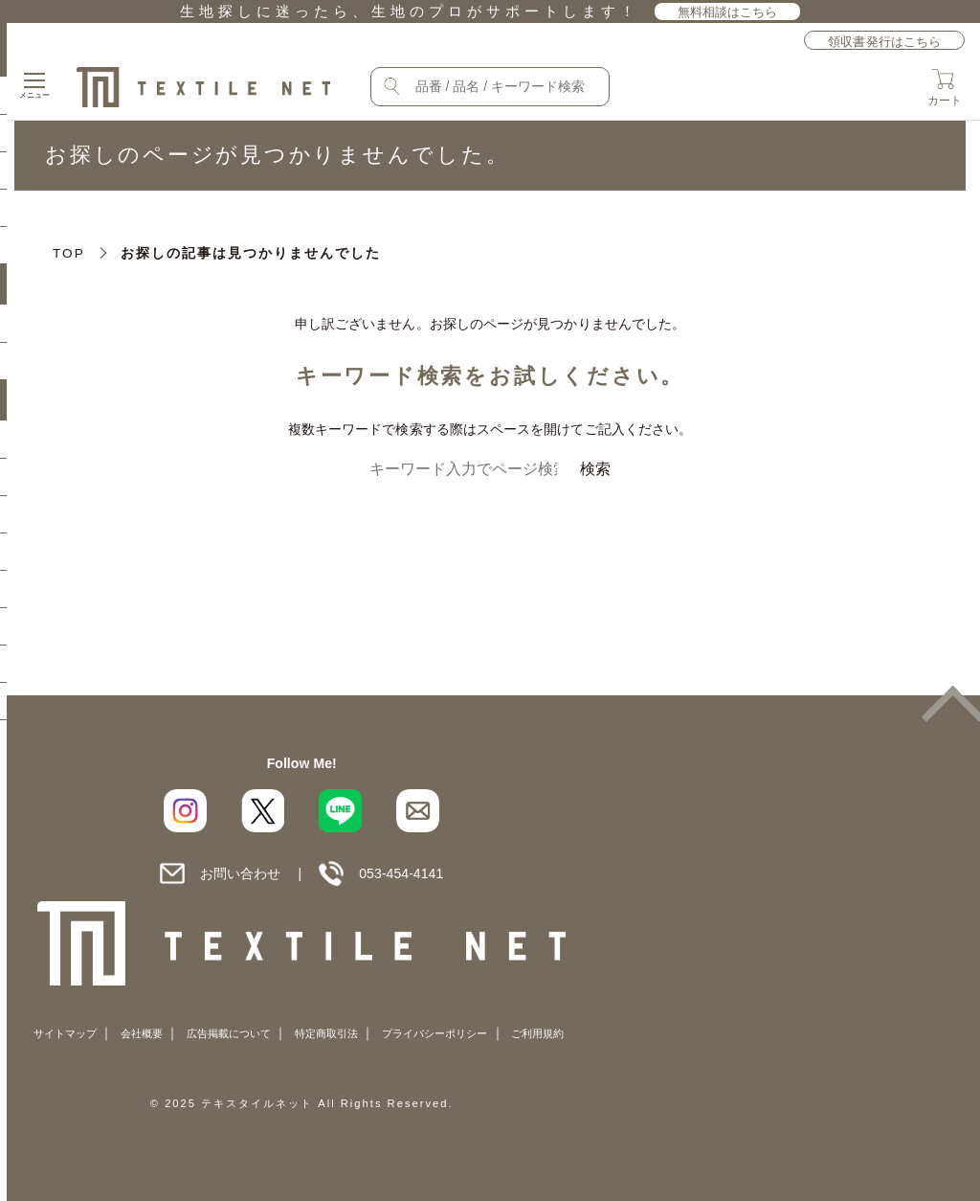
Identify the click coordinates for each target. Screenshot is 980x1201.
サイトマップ (65, 1033)
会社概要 (142, 1033)
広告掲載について (229, 1033)
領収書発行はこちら (884, 41)
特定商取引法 (326, 1033)
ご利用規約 (537, 1033)
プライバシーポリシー (435, 1033)
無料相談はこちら (728, 12)
